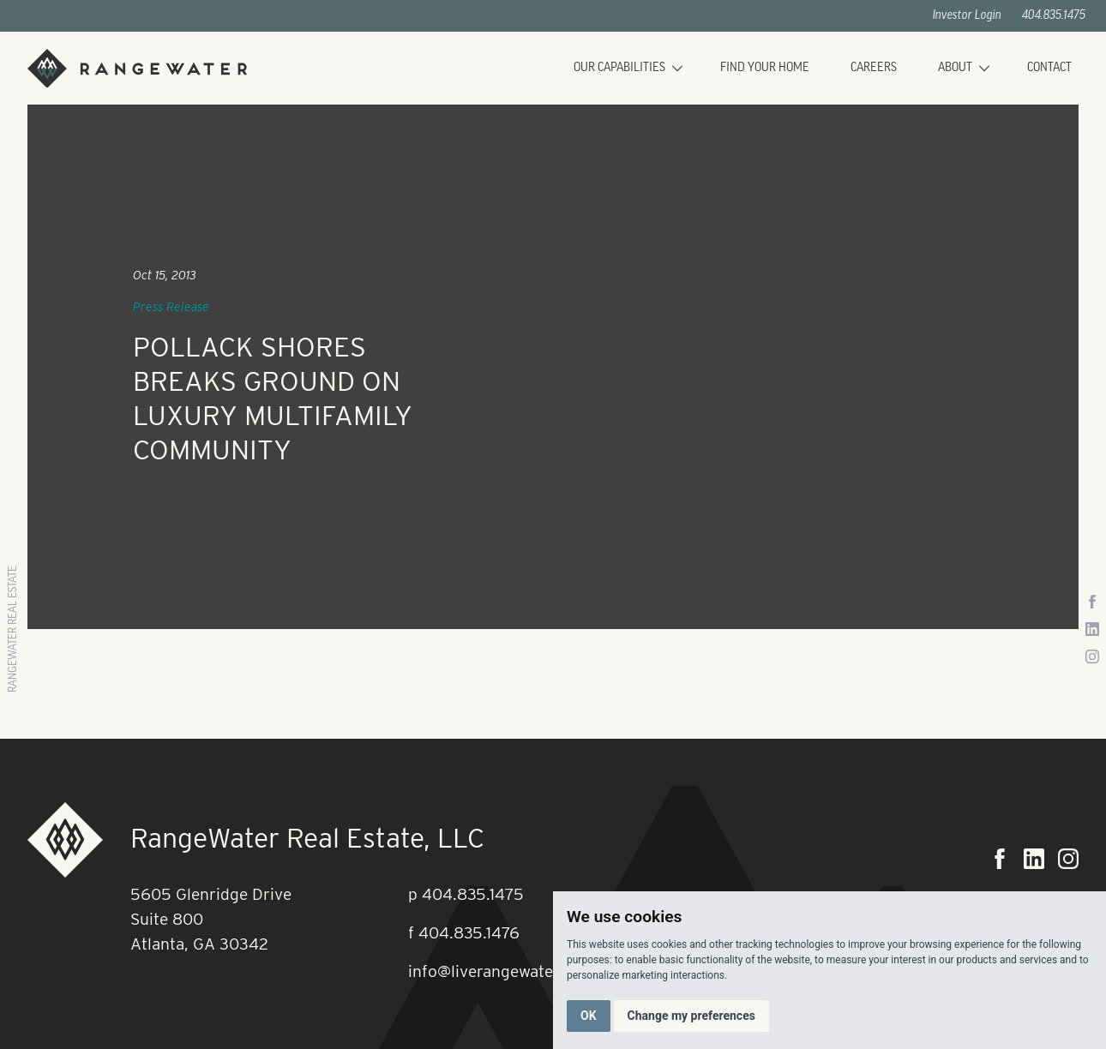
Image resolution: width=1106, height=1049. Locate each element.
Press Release (171, 307)
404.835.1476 (469, 933)
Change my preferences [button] (691, 1015)
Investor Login (967, 15)
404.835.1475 (1053, 15)
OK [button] (588, 1015)
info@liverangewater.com (501, 971)
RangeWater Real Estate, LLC (307, 837)
